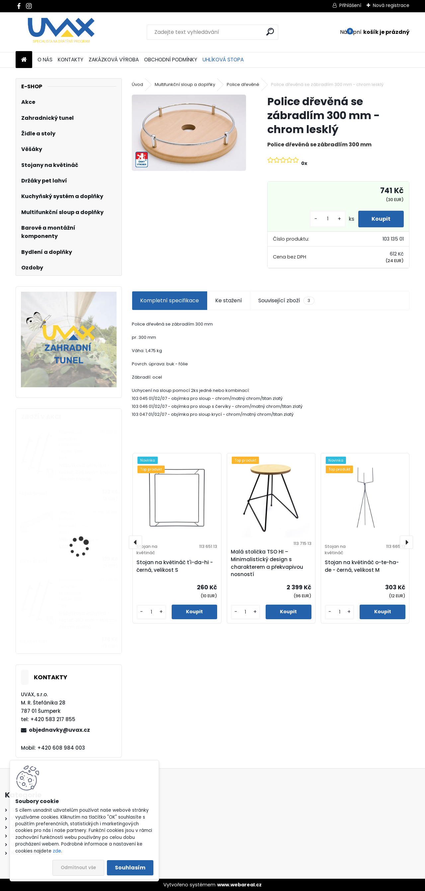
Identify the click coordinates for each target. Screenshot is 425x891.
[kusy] (328, 219)
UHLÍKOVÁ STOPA (223, 59)
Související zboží (286, 301)
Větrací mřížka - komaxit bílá (78, 543)
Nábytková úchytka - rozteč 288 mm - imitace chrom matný (88, 472)
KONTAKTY (70, 59)
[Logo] (61, 32)
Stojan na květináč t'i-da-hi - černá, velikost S (174, 566)
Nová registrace (391, 5)
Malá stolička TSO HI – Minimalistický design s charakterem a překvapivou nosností (267, 563)
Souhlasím (130, 867)
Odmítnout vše (78, 867)
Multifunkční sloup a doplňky (185, 84)
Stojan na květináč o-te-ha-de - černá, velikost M (362, 566)
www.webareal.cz (239, 884)
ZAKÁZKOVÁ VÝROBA (114, 59)
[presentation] (135, 542)
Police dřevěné (243, 84)
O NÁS (45, 59)
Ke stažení (228, 300)
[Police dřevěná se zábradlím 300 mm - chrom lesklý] (189, 133)
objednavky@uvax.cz (59, 730)
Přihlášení (350, 5)
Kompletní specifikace (169, 300)
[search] (270, 32)
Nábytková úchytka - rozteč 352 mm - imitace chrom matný (88, 620)
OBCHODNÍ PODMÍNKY (170, 59)
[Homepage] (24, 59)
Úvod (137, 84)
